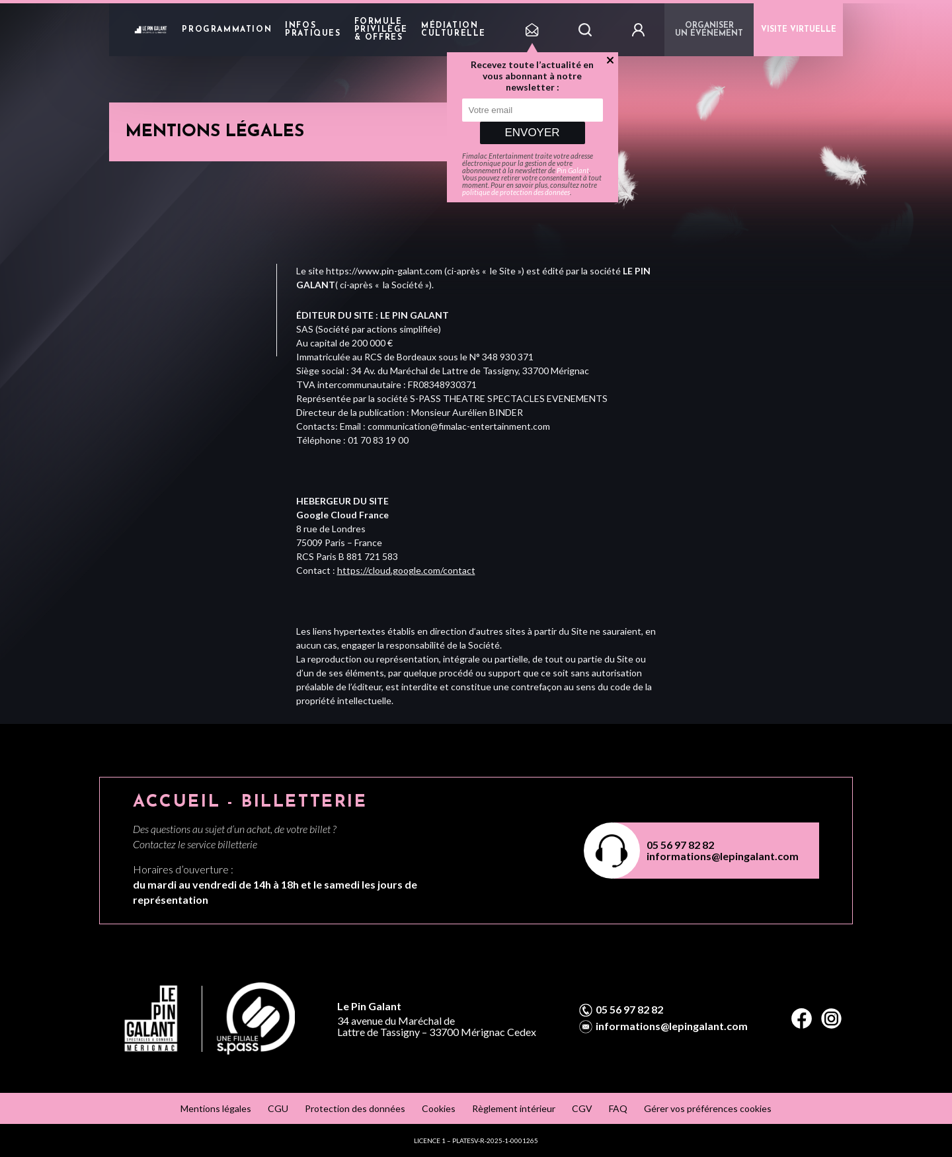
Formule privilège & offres (381, 30)
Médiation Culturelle (453, 30)
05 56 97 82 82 (680, 844)
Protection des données (355, 1108)
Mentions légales (215, 1108)
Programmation (227, 30)
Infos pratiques (312, 30)
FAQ (618, 1108)
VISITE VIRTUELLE (798, 30)
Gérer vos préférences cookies (708, 1108)
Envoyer (531, 132)
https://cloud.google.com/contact (406, 570)
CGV (582, 1108)
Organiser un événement (709, 30)
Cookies (439, 1108)
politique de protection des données (516, 192)
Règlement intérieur (513, 1108)
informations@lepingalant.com (723, 855)
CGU (278, 1108)
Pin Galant (573, 170)
